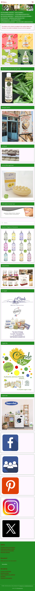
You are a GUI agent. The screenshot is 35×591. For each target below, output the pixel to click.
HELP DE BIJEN (4, 18)
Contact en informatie (6, 571)
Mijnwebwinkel (20, 588)
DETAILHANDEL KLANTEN (7, 12)
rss (23, 585)
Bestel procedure (5, 573)
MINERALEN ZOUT (5, 19)
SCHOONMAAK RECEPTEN (22, 14)
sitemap (21, 585)
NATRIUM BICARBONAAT (7, 16)
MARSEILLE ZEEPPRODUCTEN (16, 18)
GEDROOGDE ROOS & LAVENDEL (23, 16)
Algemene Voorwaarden (6, 578)
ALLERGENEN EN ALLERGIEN (8, 21)
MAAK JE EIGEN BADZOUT (7, 14)
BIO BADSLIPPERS (15, 19)
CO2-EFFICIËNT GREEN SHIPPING (24, 21)
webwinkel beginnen (29, 585)
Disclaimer (3, 576)
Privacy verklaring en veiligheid (8, 574)
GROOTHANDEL (19, 12)
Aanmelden (4, 564)
